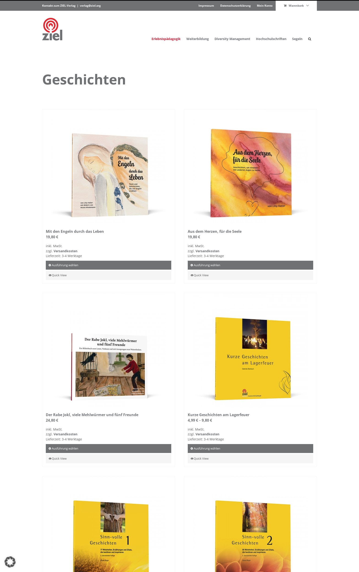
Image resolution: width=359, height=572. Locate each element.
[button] (309, 29)
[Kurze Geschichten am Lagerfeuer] (250, 350)
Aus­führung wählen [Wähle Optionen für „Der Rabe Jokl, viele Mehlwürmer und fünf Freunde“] (65, 448)
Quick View (59, 275)
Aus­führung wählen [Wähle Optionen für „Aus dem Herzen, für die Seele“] (207, 265)
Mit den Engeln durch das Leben (75, 231)
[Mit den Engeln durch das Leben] (108, 167)
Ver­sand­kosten (65, 251)
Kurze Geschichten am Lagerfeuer (219, 414)
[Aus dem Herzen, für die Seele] (250, 167)
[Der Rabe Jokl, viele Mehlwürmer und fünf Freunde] (108, 350)
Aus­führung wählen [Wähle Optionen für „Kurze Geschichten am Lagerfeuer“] (207, 448)
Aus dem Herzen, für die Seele (215, 231)
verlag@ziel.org (90, 6)
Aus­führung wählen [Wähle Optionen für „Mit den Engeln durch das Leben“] (65, 265)
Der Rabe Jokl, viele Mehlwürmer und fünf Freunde (92, 414)
